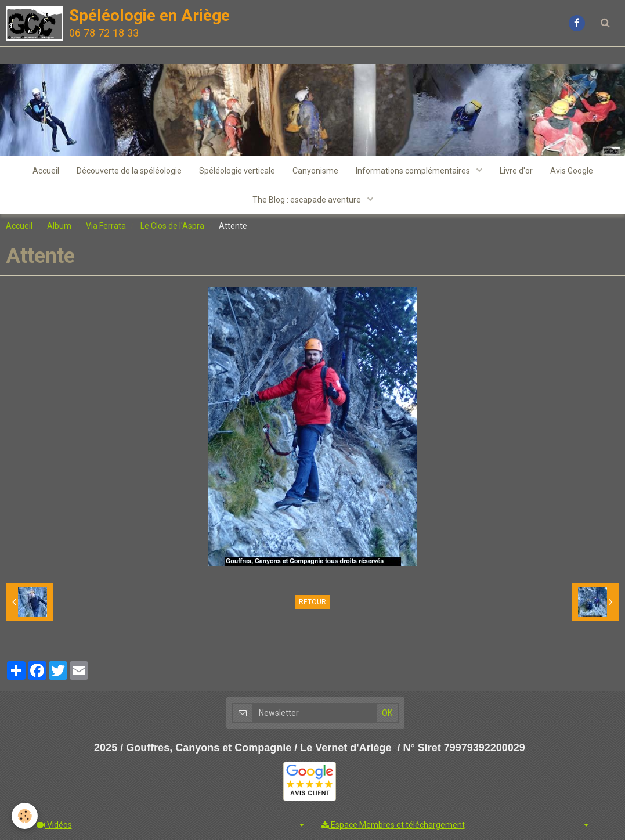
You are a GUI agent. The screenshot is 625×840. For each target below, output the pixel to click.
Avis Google (571, 170)
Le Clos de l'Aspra (172, 225)
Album (59, 225)
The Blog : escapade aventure (307, 199)
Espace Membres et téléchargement (393, 825)
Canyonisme (315, 170)
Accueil (45, 170)
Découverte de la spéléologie (129, 170)
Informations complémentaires (414, 170)
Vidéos (54, 825)
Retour (312, 602)
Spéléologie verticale (237, 170)
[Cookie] (25, 816)
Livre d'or (516, 170)
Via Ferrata (106, 225)
